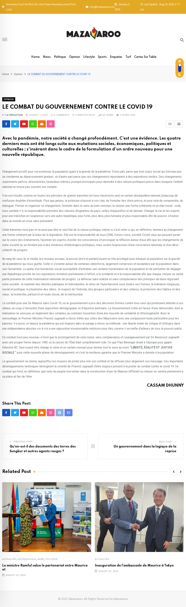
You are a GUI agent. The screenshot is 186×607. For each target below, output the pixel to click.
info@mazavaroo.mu (102, 6)
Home (35, 57)
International (27, 559)
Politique (60, 57)
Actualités (9, 559)
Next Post (165, 442)
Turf (128, 57)
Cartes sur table (145, 57)
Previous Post (23, 441)
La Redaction (14, 115)
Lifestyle (89, 57)
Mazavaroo (121, 599)
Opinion (74, 57)
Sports (102, 57)
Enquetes (116, 57)
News (47, 57)
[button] (173, 471)
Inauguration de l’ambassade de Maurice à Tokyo (134, 565)
